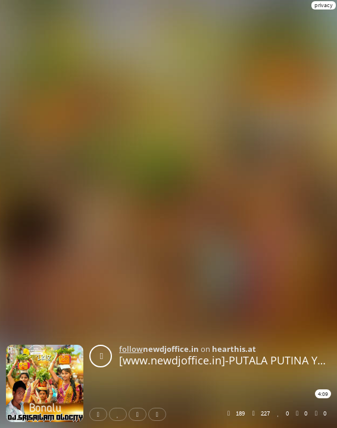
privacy (323, 5)
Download (159, 414)
